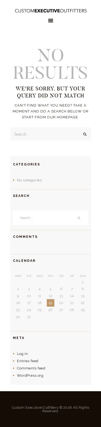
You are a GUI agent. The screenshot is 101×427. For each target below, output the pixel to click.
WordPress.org (30, 375)
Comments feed (31, 368)
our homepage (62, 117)
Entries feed (28, 361)
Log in (22, 354)
